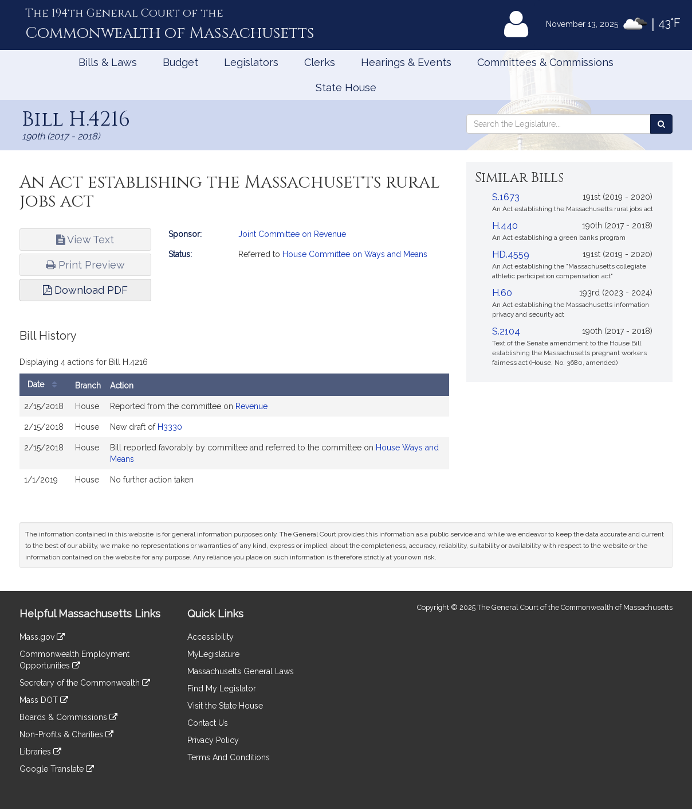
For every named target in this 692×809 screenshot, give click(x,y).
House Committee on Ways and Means (354, 254)
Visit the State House (225, 705)
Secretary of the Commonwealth (84, 682)
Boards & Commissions (68, 717)
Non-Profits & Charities (66, 734)
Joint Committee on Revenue (292, 234)
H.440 (505, 225)
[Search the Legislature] (661, 124)
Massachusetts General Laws (240, 671)
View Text (85, 240)
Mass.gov (42, 636)
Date (44, 384)
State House (346, 87)
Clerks (319, 62)
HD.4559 (510, 254)
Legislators (251, 62)
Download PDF (85, 290)
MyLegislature (213, 654)
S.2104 (506, 331)
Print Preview (85, 265)
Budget (180, 62)
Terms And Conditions (228, 757)
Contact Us (207, 723)
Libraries (40, 751)
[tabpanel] (234, 415)
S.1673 (506, 197)
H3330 (170, 426)
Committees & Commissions (545, 62)
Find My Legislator (221, 688)
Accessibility (210, 636)
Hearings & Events (406, 62)
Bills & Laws (107, 62)
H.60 (502, 292)
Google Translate (56, 768)
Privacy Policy (213, 740)
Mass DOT (43, 700)
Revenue (251, 406)
